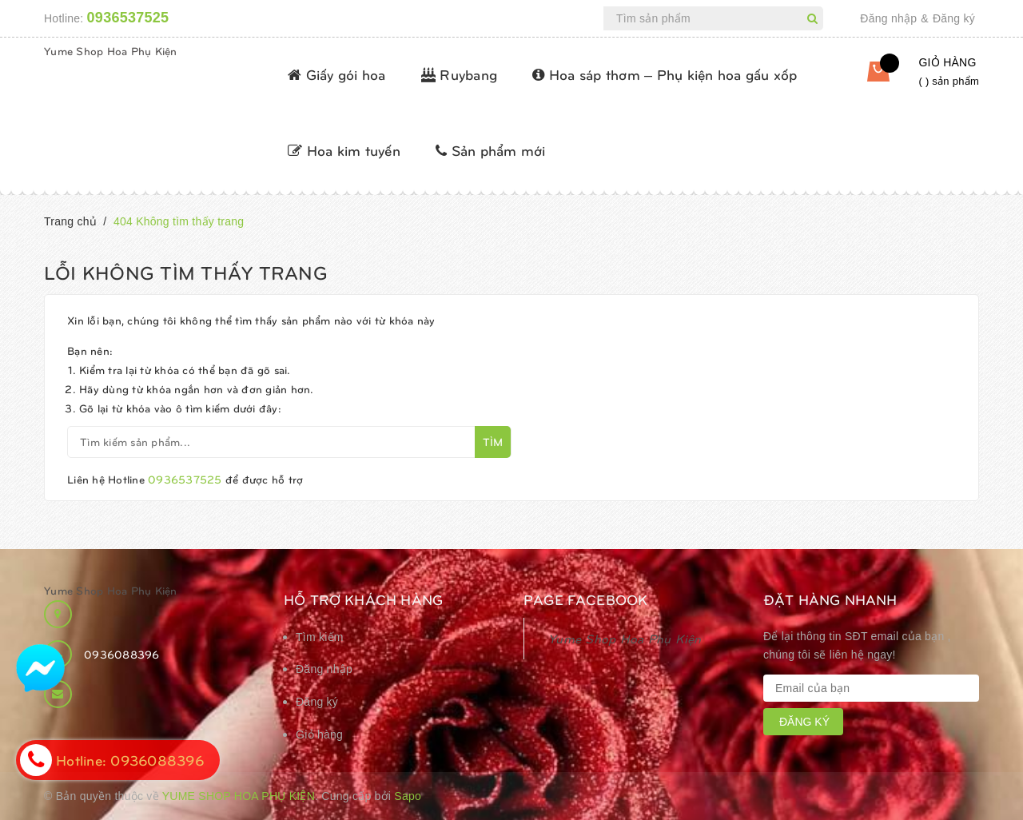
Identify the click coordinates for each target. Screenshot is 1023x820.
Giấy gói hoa (337, 74)
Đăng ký (954, 18)
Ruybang (459, 74)
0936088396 (122, 654)
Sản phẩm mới (491, 150)
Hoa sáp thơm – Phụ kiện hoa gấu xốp (664, 74)
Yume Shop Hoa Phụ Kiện (110, 51)
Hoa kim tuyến (344, 150)
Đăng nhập (888, 18)
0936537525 (128, 18)
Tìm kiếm (320, 637)
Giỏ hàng (319, 734)
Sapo (407, 796)
